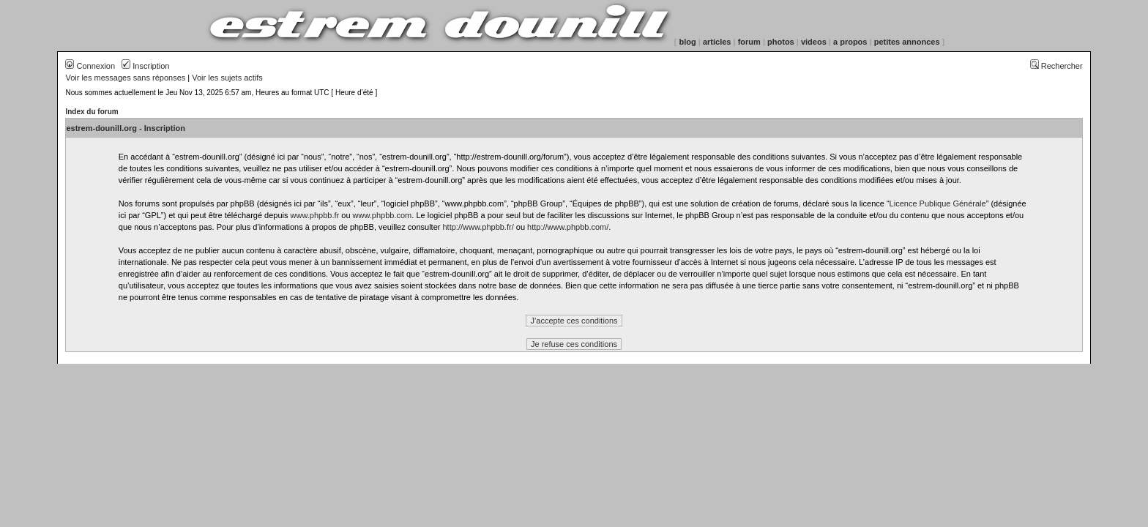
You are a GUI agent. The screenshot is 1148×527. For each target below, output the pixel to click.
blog (687, 41)
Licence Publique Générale (938, 203)
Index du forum (91, 112)
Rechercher (1056, 65)
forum (749, 41)
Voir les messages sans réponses (125, 77)
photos (780, 41)
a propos (850, 41)
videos (814, 41)
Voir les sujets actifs (227, 77)
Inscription (145, 65)
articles (717, 41)
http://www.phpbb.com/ (567, 227)
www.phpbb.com (382, 215)
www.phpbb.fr (315, 215)
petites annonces (907, 41)
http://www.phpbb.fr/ (477, 227)
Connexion (90, 65)
